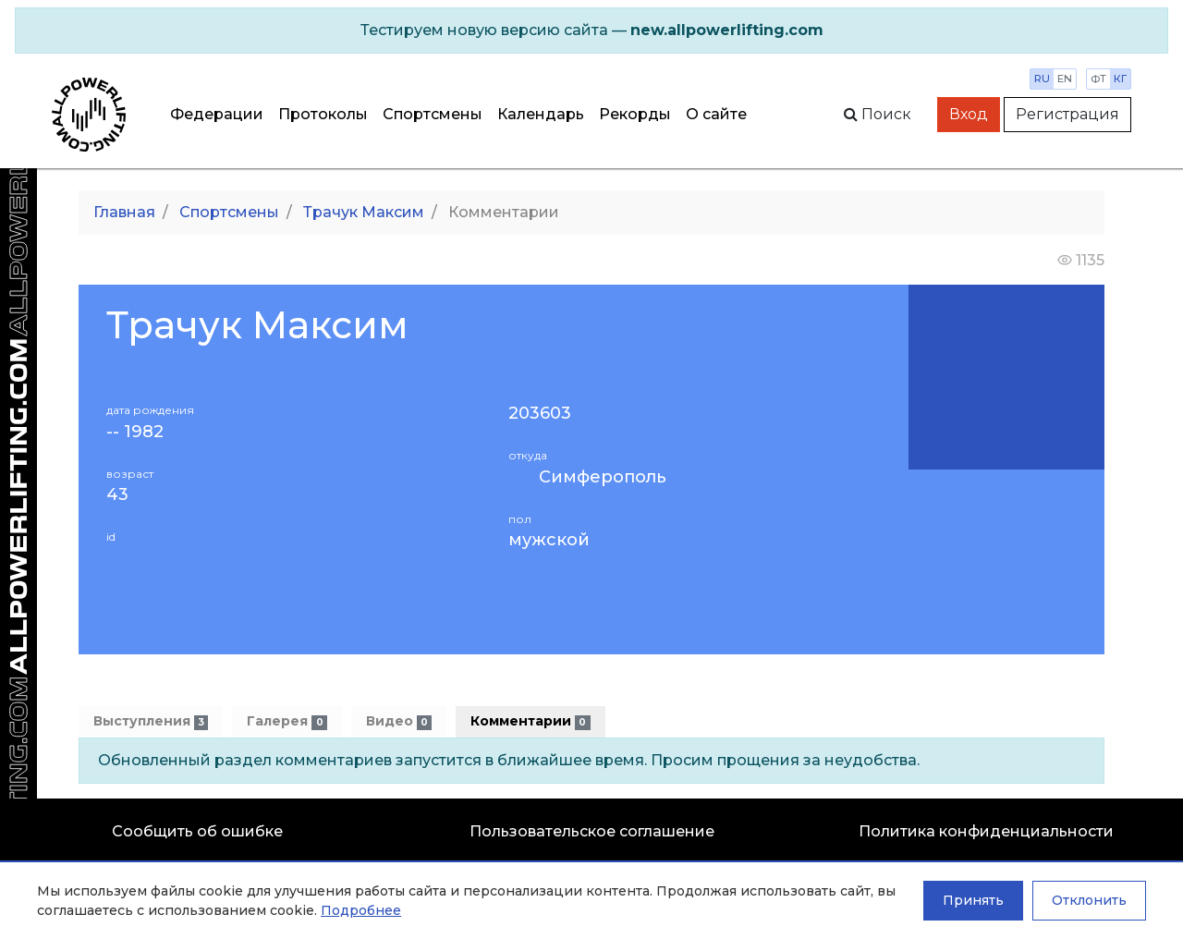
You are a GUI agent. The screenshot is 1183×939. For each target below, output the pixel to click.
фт (1098, 78)
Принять (973, 900)
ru (1042, 78)
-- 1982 (135, 432)
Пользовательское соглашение (592, 831)
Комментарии (530, 721)
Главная (124, 212)
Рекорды (635, 114)
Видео (399, 721)
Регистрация (1067, 114)
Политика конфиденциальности (986, 831)
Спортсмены (432, 114)
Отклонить (1089, 900)
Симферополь (602, 477)
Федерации (216, 114)
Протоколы (323, 114)
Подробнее (361, 910)
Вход (968, 114)
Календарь (540, 114)
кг (1120, 78)
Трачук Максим (363, 212)
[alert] (591, 30)
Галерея (286, 721)
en (1064, 78)
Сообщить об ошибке (197, 831)
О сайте (716, 114)
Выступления (150, 721)
